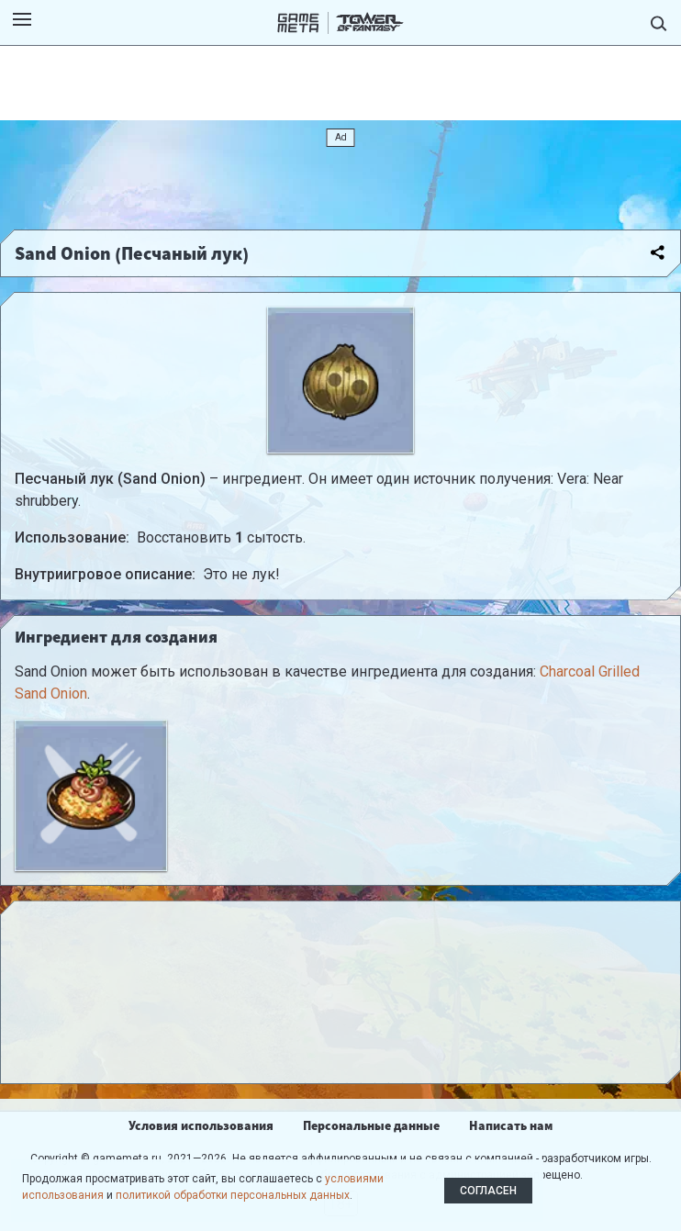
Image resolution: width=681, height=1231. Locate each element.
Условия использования (201, 1125)
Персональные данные (371, 1125)
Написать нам (511, 1125)
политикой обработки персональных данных (233, 1195)
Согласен (488, 1190)
